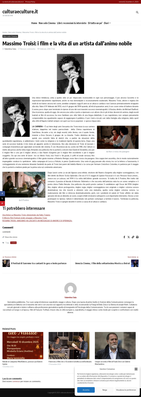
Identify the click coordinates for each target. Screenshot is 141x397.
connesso (16, 381)
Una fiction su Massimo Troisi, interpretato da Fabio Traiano (26, 215)
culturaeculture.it (20, 11)
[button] (136, 369)
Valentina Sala (10, 49)
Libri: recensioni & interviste (71, 23)
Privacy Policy (30, 2)
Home (34, 23)
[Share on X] (2, 198)
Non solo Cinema (47, 23)
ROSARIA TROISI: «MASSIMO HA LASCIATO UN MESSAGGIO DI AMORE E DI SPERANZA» (37, 221)
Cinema (13, 243)
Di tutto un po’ (95, 23)
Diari (107, 23)
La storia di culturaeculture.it (13, 2)
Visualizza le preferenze (126, 390)
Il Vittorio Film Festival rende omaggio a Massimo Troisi (24, 218)
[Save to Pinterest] (2, 203)
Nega (105, 390)
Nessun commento (27, 49)
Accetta (86, 390)
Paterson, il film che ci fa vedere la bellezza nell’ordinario (70, 361)
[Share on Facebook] (2, 193)
